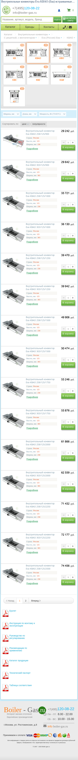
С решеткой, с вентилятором (19, 37)
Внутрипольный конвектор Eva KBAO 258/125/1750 (40, 381)
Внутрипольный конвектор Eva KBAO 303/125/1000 (40, 226)
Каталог (8, 34)
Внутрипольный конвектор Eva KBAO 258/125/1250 (40, 257)
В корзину (68, 147)
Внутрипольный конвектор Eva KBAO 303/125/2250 (40, 536)
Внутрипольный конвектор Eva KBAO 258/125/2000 (40, 443)
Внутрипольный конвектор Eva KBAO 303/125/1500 (40, 350)
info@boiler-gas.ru (25, 12)
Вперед (36, 600)
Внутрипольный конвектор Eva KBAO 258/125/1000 (40, 194)
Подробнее (32, 148)
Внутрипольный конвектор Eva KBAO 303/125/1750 (40, 412)
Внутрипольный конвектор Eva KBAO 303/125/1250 (40, 288)
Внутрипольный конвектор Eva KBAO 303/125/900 (40, 163)
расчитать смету (71, 19)
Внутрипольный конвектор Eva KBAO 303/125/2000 (40, 474)
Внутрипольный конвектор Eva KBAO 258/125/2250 (40, 505)
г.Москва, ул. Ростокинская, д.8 (20, 724)
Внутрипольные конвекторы (33, 34)
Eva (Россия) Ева (51, 37)
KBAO (70, 37)
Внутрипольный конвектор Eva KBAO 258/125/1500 (40, 319)
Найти (57, 19)
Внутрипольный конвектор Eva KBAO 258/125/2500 (40, 567)
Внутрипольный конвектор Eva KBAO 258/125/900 (40, 132)
